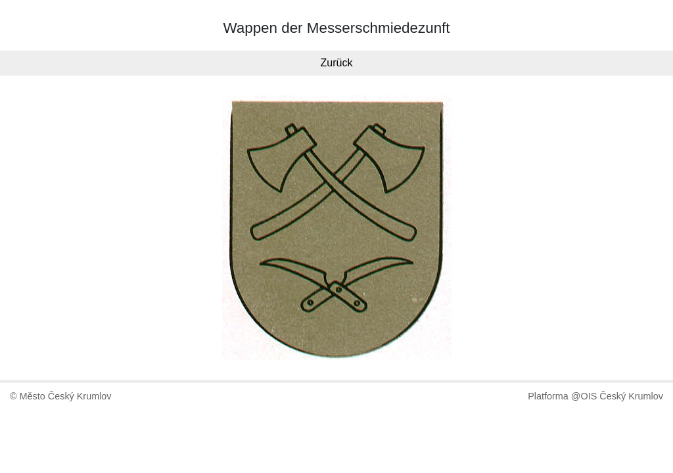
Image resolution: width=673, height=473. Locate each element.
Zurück (337, 62)
